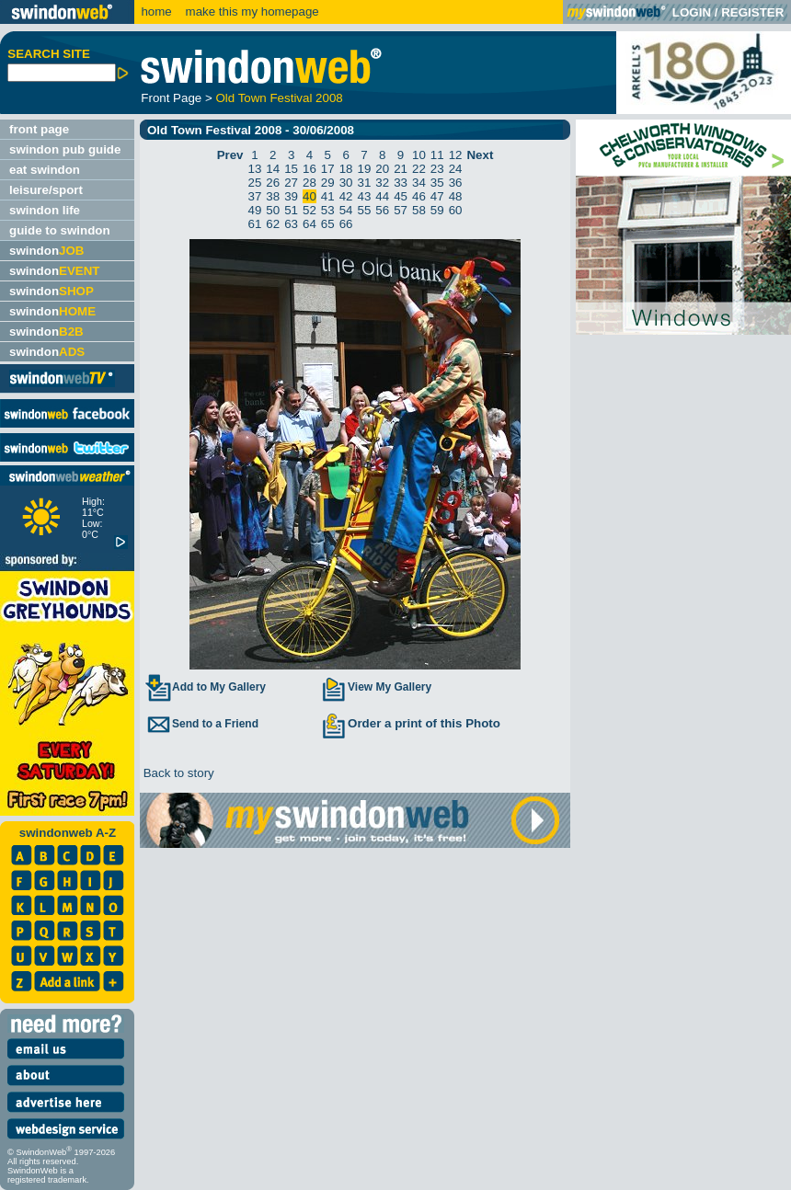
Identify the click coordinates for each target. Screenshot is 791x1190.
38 (273, 196)
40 (309, 196)
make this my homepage (250, 11)
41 (328, 196)
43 (365, 196)
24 (456, 169)
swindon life (44, 210)
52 (309, 210)
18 (346, 169)
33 (400, 182)
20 (382, 169)
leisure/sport (46, 190)
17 (328, 169)
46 (419, 196)
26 (273, 182)
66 (346, 224)
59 (437, 210)
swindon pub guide (64, 149)
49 (255, 210)
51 (291, 210)
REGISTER (752, 12)
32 (382, 182)
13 (255, 169)
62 (273, 224)
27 (291, 182)
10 (419, 155)
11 (437, 155)
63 (291, 224)
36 (456, 182)
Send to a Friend (201, 723)
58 (419, 210)
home (156, 11)
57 (400, 210)
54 (346, 210)
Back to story (177, 773)
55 (365, 210)
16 (309, 169)
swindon (46, 250)
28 (309, 182)
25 (255, 182)
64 (309, 224)
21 (400, 169)
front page (39, 129)
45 (400, 196)
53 (328, 210)
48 (456, 196)
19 (365, 169)
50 (273, 210)
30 (346, 182)
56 (382, 210)
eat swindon (44, 170)
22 (419, 169)
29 (328, 182)
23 (437, 169)
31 (365, 182)
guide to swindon (59, 230)
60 (456, 210)
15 (291, 169)
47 (437, 196)
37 (255, 196)
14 (273, 169)
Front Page (171, 98)
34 (419, 182)
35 (437, 182)
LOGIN (691, 12)
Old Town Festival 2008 (278, 98)
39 (291, 196)
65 (328, 224)
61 (255, 224)
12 (456, 155)
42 (346, 196)
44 (382, 196)
